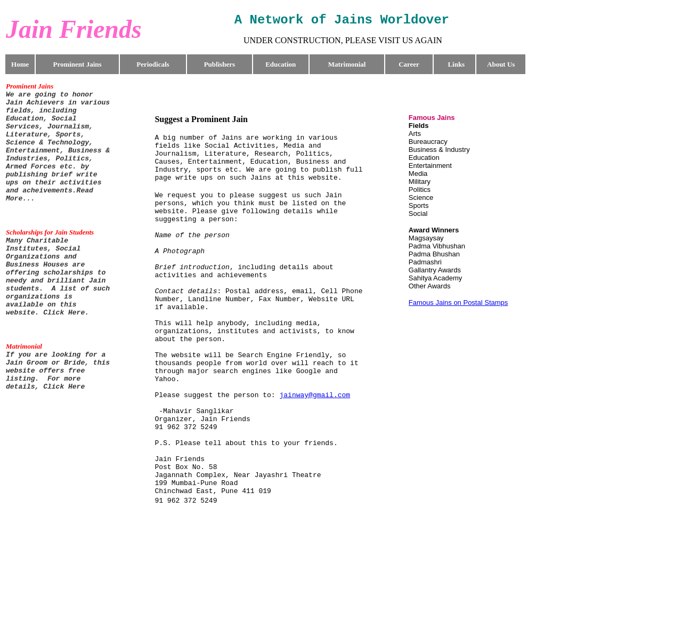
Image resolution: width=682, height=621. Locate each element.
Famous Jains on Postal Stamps (458, 303)
